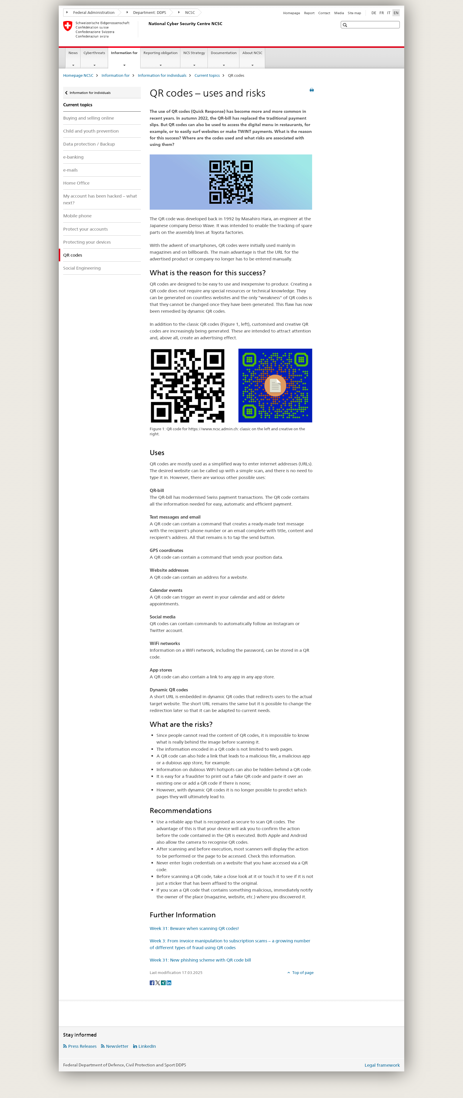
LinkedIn (147, 1046)
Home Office (76, 183)
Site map (354, 13)
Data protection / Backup (89, 144)
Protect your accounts (85, 229)
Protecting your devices (87, 242)
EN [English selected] (396, 12)
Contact (324, 13)
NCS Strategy (194, 52)
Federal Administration (90, 12)
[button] (346, 25)
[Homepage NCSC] (147, 29)
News (73, 52)
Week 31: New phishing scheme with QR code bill (200, 960)
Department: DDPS (147, 12)
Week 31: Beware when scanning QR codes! (194, 928)
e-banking (73, 157)
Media (339, 13)
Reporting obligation (160, 52)
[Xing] (164, 982)
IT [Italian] (388, 12)
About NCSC (252, 52)
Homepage (291, 13)
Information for (125, 54)
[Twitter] (158, 982)
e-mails (70, 170)
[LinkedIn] (169, 982)
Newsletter (117, 1046)
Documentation (224, 52)
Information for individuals (162, 75)
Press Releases (82, 1046)
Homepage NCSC (78, 75)
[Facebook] (152, 982)
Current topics (207, 75)
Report (309, 13)
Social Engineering (82, 268)
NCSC (186, 12)
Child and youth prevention (91, 131)
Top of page (302, 972)
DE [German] (373, 12)
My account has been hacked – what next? (100, 199)
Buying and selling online (88, 118)
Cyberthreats (94, 52)
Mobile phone (77, 216)
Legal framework (382, 1065)
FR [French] (381, 12)
